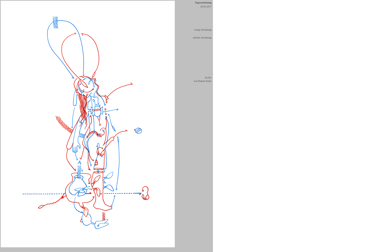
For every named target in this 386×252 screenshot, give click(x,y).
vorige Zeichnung (202, 29)
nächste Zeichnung (202, 37)
